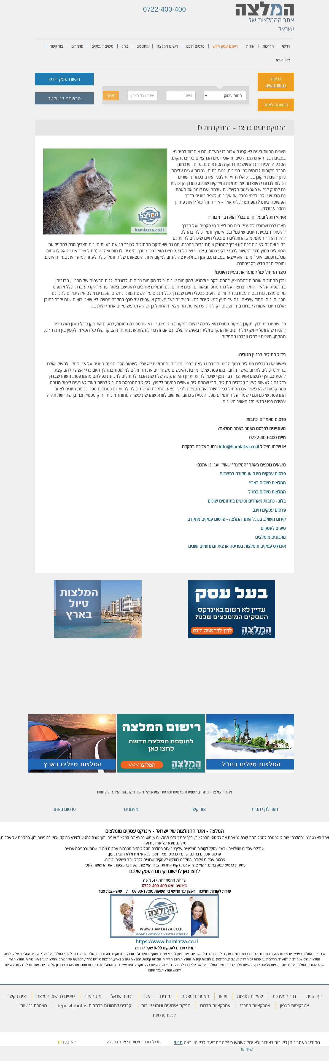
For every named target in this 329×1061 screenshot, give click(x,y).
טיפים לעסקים (102, 46)
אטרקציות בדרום (215, 1005)
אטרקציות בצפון (294, 1005)
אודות (250, 46)
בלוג (125, 46)
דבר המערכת (284, 996)
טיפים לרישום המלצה (55, 996)
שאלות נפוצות (250, 996)
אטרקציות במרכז (255, 1005)
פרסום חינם (195, 46)
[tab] (219, 78)
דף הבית (314, 996)
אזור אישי (283, 60)
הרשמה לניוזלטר (64, 98)
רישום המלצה (167, 46)
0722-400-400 (164, 9)
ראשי (286, 46)
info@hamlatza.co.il (239, 447)
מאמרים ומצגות (195, 996)
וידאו (223, 996)
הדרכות (268, 46)
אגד (146, 996)
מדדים (166, 996)
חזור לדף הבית (265, 809)
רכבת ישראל (122, 996)
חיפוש (110, 95)
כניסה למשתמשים (275, 82)
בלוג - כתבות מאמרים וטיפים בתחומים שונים (247, 501)
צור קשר (56, 46)
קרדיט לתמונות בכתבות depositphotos (93, 1005)
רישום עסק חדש (225, 46)
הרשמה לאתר (276, 105)
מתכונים (142, 46)
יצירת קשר (17, 996)
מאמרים (77, 46)
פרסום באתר (64, 809)
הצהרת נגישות (33, 1005)
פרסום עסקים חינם (269, 510)
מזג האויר (92, 996)
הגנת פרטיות (164, 1015)
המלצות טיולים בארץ (267, 483)
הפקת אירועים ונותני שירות (165, 1005)
